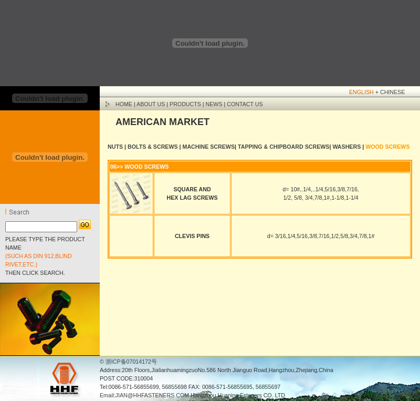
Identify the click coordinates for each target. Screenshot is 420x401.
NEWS (214, 104)
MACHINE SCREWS (209, 146)
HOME (124, 104)
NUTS (115, 146)
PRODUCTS (185, 104)
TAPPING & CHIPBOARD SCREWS (283, 146)
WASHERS (346, 146)
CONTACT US (244, 104)
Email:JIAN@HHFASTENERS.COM (144, 395)
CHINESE (392, 92)
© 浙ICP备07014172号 (128, 361)
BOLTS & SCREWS (152, 146)
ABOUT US (150, 104)
